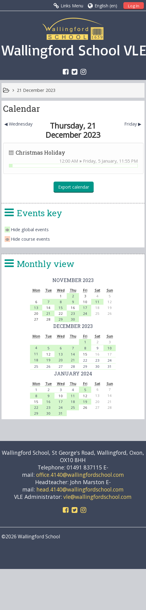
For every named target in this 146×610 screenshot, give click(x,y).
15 (60, 307)
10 (109, 348)
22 (85, 360)
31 (109, 366)
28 (73, 366)
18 (36, 360)
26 (48, 366)
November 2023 (73, 280)
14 (73, 354)
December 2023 (73, 326)
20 (60, 360)
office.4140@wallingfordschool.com (80, 474)
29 (60, 319)
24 (85, 313)
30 (73, 319)
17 (85, 307)
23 (73, 313)
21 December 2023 (36, 90)
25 (36, 366)
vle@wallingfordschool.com (97, 496)
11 (97, 301)
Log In (133, 6)
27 (60, 366)
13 (36, 307)
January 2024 (73, 373)
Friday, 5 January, (101, 161)
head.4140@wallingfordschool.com (80, 489)
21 (48, 313)
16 (48, 401)
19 (48, 360)
